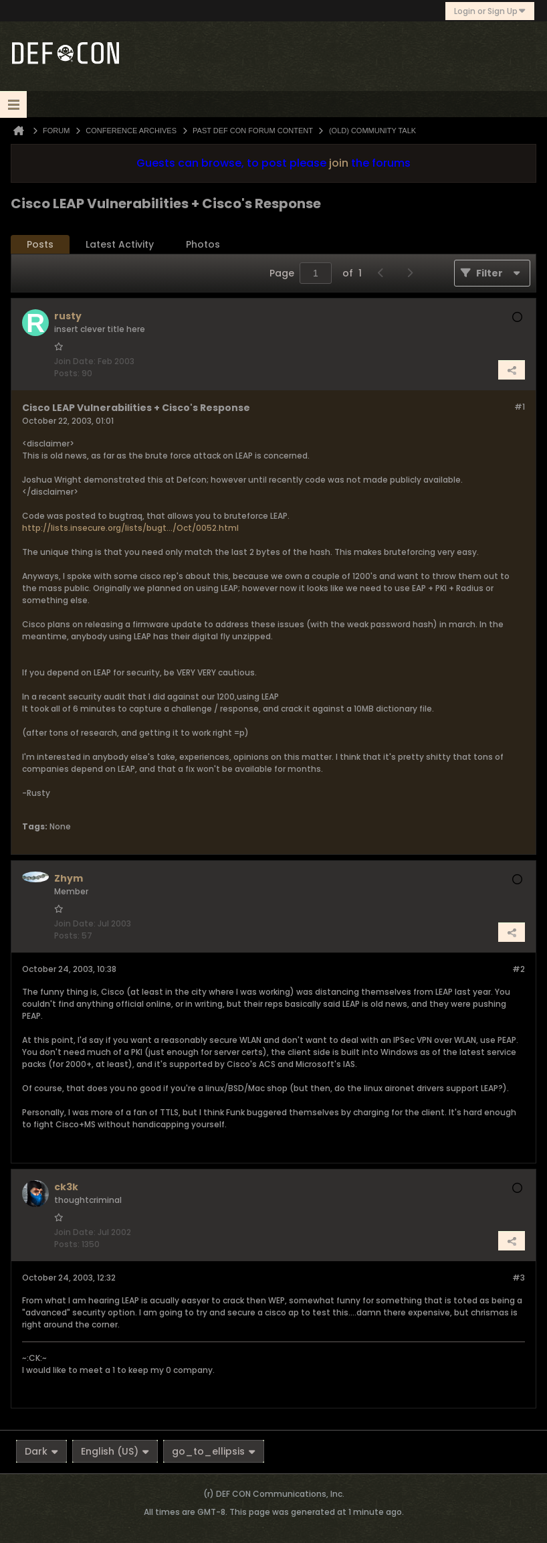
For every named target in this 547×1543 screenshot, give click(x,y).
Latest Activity (120, 244)
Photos (203, 244)
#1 (519, 406)
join (338, 163)
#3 (518, 1277)
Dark (41, 1451)
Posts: (67, 373)
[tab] (40, 244)
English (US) (115, 1451)
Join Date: (75, 361)
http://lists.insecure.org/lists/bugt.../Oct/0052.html (130, 528)
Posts (40, 244)
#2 (518, 969)
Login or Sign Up (490, 11)
